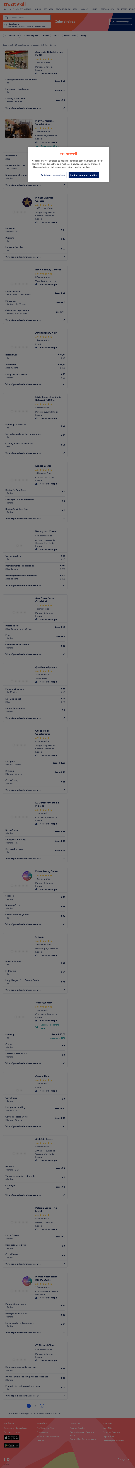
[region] (68, 164)
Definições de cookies (53, 175)
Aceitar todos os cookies (84, 175)
